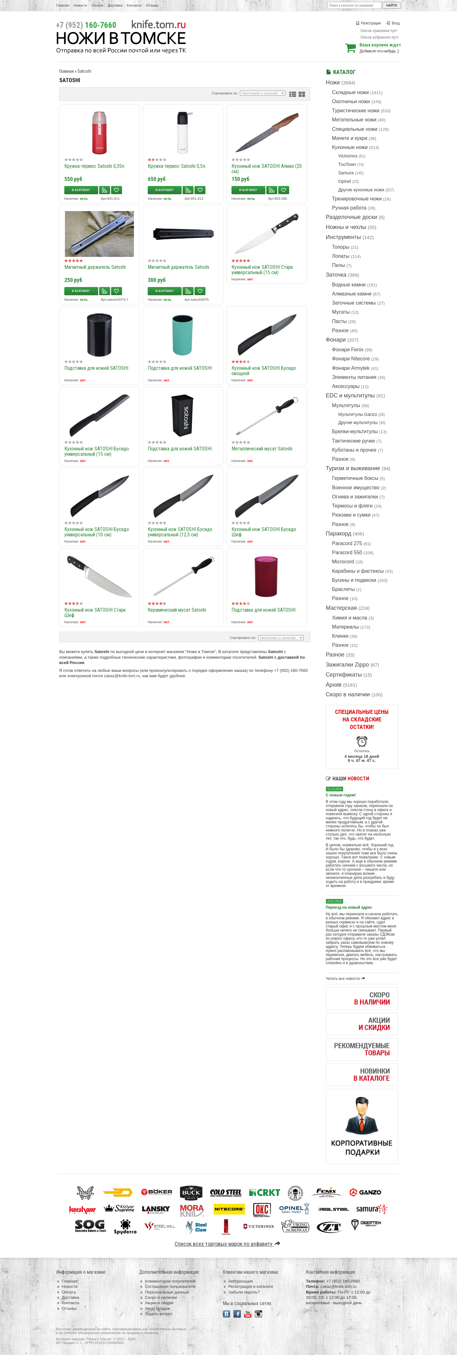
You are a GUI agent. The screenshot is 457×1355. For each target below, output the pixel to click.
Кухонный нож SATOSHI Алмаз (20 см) (266, 168)
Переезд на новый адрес (349, 907)
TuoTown (347, 164)
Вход (393, 23)
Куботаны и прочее (354, 450)
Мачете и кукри (350, 138)
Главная (62, 5)
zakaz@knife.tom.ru (122, 675)
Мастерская (341, 608)
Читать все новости (346, 978)
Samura (346, 172)
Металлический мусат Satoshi (261, 449)
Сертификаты (344, 675)
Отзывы (152, 5)
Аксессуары (346, 386)
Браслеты (343, 589)
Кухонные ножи (350, 147)
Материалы (345, 627)
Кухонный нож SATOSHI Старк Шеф (95, 612)
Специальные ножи (355, 129)
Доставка (115, 5)
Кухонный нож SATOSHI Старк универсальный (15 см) (262, 269)
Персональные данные (164, 1292)
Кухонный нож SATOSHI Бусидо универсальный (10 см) (96, 532)
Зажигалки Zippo (347, 665)
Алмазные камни (352, 293)
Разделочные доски (351, 217)
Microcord (343, 561)
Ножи (333, 82)
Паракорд (338, 533)
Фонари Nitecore (351, 358)
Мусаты (341, 312)
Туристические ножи (356, 110)
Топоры (340, 247)
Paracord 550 (347, 552)
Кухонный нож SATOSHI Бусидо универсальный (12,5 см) (180, 532)
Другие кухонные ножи (361, 189)
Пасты (339, 321)
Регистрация (368, 23)
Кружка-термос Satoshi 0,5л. (177, 166)
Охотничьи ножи (351, 101)
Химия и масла (349, 617)
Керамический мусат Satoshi (177, 610)
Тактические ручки (353, 441)
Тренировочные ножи (357, 198)
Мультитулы (346, 405)
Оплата (97, 5)
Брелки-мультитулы (355, 431)
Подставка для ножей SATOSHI (96, 368)
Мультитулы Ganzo (357, 414)
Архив (334, 685)
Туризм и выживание (353, 468)
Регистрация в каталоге (248, 1286)
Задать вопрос (156, 1313)
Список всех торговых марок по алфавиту (228, 1244)
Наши (347, 779)
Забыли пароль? (241, 1292)
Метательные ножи (354, 119)
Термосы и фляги (352, 505)
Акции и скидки (156, 1302)
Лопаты (340, 256)
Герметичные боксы (355, 478)
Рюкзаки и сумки (351, 515)
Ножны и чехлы (346, 227)
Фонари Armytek (351, 368)
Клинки (340, 636)
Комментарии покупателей (167, 1281)
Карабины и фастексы (358, 571)
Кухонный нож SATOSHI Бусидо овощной (263, 370)
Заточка (336, 275)
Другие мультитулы (358, 422)
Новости (80, 5)
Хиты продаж (154, 1308)
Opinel (344, 181)
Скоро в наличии (348, 694)
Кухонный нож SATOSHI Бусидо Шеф (263, 532)
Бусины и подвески (354, 580)
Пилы (338, 265)
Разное (340, 330)
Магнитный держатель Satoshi (95, 267)
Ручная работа (349, 207)
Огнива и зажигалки (355, 496)
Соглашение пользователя (167, 1286)
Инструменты (343, 237)
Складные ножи (350, 92)
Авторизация (238, 1281)
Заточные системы (354, 303)
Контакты (134, 5)
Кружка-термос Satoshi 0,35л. (94, 166)
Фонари (336, 340)
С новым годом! (341, 795)
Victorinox (348, 155)
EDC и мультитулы (350, 395)
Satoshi (84, 71)
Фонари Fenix (348, 349)
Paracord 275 (347, 543)
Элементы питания (354, 377)
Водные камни (349, 284)
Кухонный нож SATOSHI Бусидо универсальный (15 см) (96, 451)
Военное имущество (356, 487)
